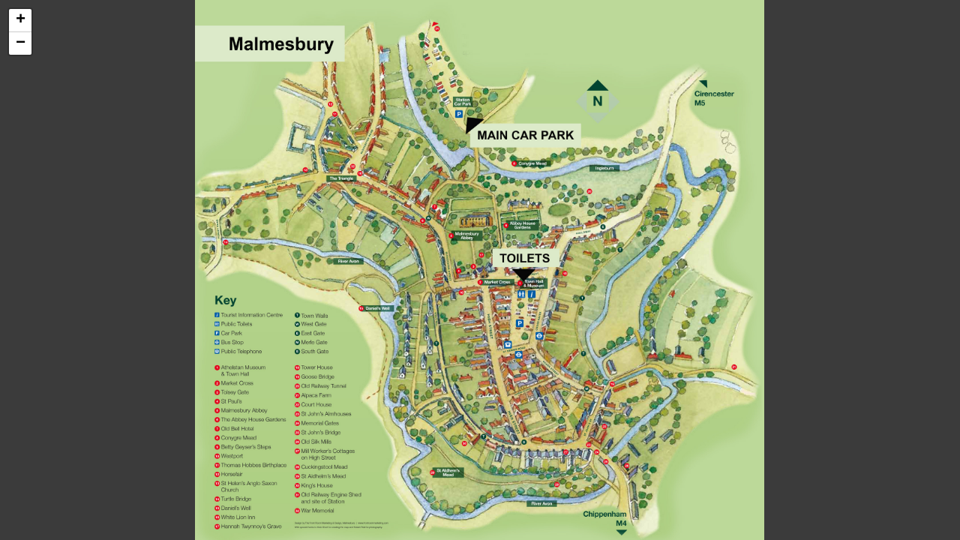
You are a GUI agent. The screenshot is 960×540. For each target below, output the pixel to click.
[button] (20, 20)
